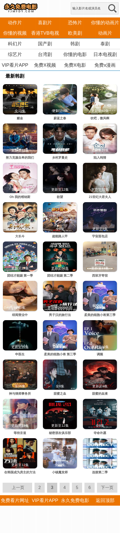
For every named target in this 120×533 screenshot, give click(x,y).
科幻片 (15, 43)
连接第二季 (100, 472)
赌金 (20, 118)
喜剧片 (45, 22)
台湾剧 (45, 54)
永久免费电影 (75, 500)
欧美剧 (75, 33)
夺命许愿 (100, 433)
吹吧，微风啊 (99, 118)
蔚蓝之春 (60, 118)
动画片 (105, 33)
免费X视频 (45, 65)
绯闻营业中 (20, 315)
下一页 (107, 487)
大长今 (20, 236)
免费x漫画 (105, 65)
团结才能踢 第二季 (60, 275)
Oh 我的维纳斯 (19, 197)
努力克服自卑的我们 (20, 157)
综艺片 (15, 54)
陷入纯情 (100, 157)
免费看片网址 (15, 500)
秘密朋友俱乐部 (60, 433)
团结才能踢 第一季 (20, 275)
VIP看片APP (15, 65)
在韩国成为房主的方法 (20, 472)
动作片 (15, 22)
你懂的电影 (75, 54)
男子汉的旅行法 (60, 315)
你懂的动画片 (105, 22)
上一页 (18, 487)
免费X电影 (75, 65)
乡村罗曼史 (60, 157)
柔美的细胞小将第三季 (100, 315)
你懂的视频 (15, 33)
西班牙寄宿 (100, 275)
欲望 (60, 197)
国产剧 (45, 43)
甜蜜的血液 (100, 393)
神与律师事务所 (20, 393)
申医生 (20, 354)
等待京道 (20, 433)
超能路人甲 (60, 236)
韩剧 (75, 43)
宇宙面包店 (100, 236)
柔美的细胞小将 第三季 (60, 354)
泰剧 (105, 43)
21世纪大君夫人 (100, 197)
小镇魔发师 (60, 472)
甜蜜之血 (60, 393)
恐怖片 (75, 22)
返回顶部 (105, 500)
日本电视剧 (105, 54)
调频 (100, 354)
